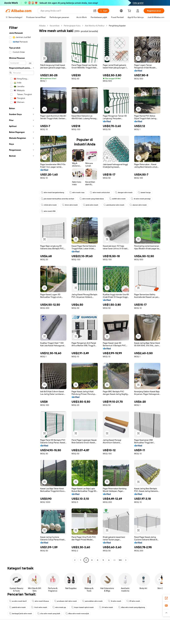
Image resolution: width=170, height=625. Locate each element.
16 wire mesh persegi (140, 199)
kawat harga (144, 192)
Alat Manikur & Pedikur (95, 25)
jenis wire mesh (90, 205)
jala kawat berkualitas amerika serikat (57, 199)
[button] (94, 10)
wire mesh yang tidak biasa (91, 199)
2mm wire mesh (70, 205)
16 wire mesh (114, 601)
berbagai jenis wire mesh (20, 613)
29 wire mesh (133, 601)
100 (120, 560)
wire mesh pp (59, 607)
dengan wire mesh (123, 192)
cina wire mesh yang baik (48, 613)
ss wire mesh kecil (17, 601)
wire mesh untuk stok (100, 192)
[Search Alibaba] (66, 10)
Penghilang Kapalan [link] (117, 25)
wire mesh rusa (76, 192)
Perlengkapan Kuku (72, 25)
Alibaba (42, 25)
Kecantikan (55, 25)
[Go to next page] (125, 560)
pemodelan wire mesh (92, 601)
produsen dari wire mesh (65, 601)
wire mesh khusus (40, 601)
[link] (166, 598)
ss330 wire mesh (117, 199)
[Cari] (103, 10)
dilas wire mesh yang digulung (131, 607)
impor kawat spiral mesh (82, 607)
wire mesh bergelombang (52, 192)
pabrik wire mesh (17, 607)
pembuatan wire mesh (114, 205)
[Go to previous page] (74, 560)
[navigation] (21, 293)
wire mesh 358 (48, 211)
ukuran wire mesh (138, 205)
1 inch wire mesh (39, 607)
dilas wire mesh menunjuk (77, 613)
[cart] (130, 11)
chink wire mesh (49, 205)
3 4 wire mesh (106, 607)
